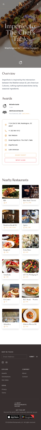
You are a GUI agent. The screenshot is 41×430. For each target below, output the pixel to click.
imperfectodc (13, 145)
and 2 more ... (26, 113)
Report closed (20, 160)
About (24, 373)
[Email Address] (14, 357)
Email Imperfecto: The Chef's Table (21, 140)
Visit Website (13, 135)
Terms (4, 393)
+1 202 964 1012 (14, 131)
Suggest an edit (20, 155)
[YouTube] (6, 362)
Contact (25, 377)
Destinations (6, 377)
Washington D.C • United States (20, 48)
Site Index (5, 380)
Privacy (4, 389)
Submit (33, 357)
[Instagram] (3, 362)
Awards (4, 373)
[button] (20, 34)
